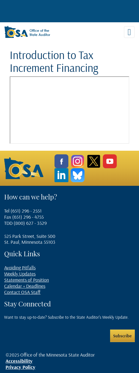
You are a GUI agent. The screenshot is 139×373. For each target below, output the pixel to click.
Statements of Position (26, 280)
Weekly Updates (20, 273)
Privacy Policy (20, 367)
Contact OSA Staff (22, 292)
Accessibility (19, 361)
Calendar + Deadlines (24, 286)
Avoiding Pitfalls (20, 267)
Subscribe (122, 335)
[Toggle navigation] (129, 32)
